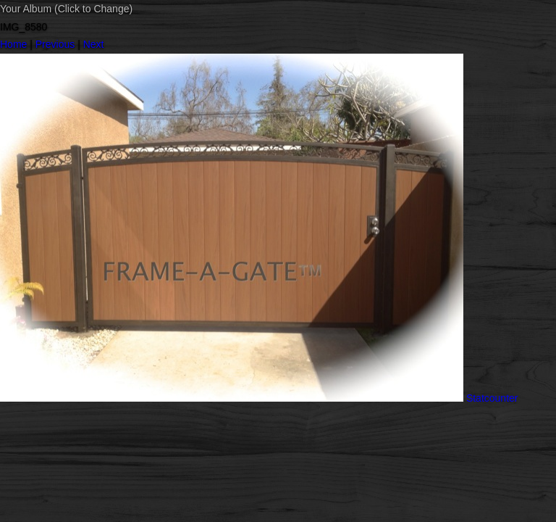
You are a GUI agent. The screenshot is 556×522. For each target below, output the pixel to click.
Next (93, 44)
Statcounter (492, 398)
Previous (55, 44)
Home (13, 44)
